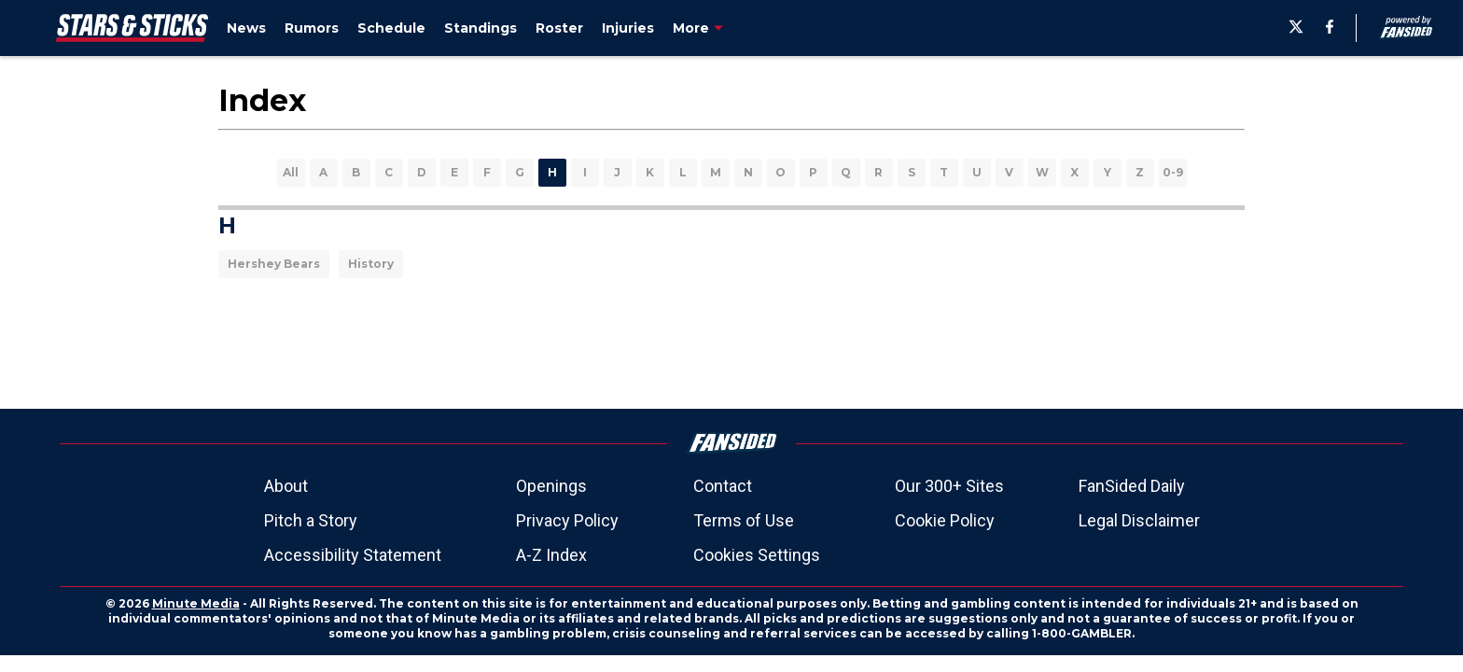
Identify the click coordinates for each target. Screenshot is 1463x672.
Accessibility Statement (352, 555)
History (371, 264)
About (286, 486)
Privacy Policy (567, 520)
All (291, 172)
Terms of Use (743, 520)
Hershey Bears (274, 264)
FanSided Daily (1132, 486)
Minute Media (196, 603)
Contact (722, 486)
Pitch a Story (310, 520)
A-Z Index (551, 555)
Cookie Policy (945, 520)
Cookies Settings (756, 555)
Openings (551, 486)
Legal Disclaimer (1139, 520)
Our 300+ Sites (949, 486)
